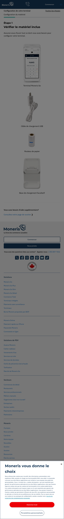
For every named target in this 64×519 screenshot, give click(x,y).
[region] (32, 490)
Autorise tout (32, 505)
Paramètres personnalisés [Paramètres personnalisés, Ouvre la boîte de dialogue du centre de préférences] (32, 513)
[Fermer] (61, 464)
